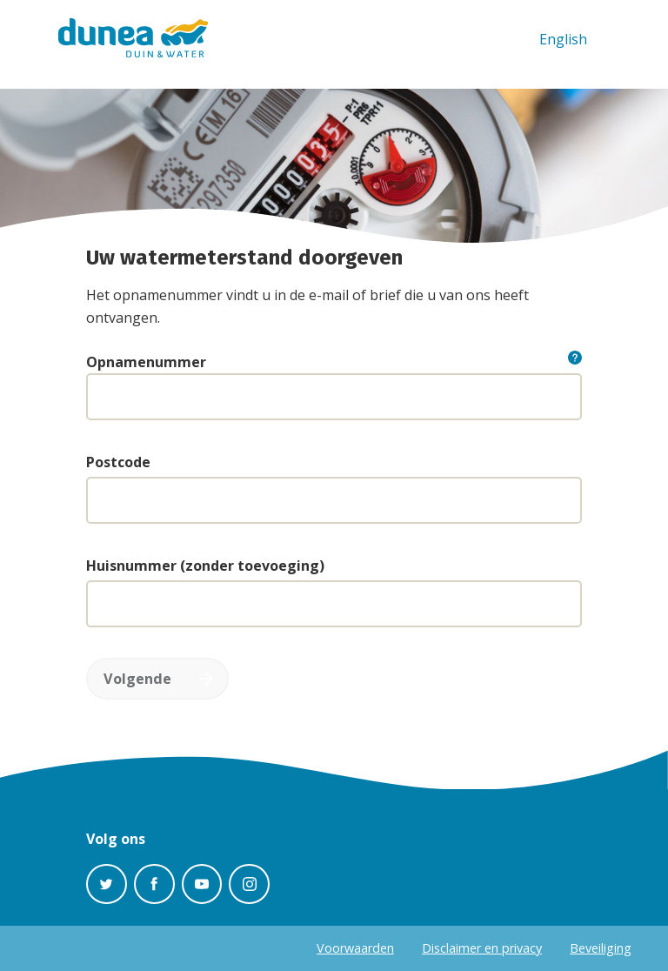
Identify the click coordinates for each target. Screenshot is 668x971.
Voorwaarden (355, 948)
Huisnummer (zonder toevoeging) (205, 565)
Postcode (118, 462)
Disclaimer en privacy (482, 948)
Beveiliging (600, 948)
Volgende (137, 678)
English (563, 39)
